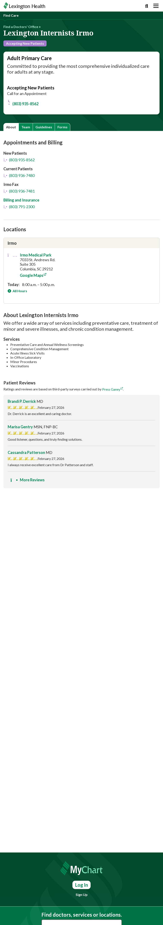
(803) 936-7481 (19, 191)
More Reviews (27, 479)
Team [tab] (25, 127)
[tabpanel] (81, 315)
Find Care (11, 15)
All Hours (19, 291)
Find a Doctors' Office (20, 27)
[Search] (146, 6)
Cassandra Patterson (26, 452)
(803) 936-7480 (19, 175)
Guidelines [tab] (43, 127)
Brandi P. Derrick (22, 401)
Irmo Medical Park (35, 255)
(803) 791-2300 (19, 206)
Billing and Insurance (21, 200)
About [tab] (11, 127)
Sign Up (82, 894)
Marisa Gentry (20, 426)
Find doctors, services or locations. (81, 914)
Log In (81, 885)
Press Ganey (111, 389)
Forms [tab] (62, 127)
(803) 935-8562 (22, 102)
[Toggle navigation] (155, 6)
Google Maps (31, 275)
